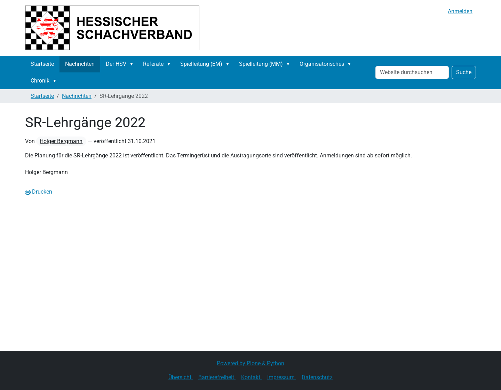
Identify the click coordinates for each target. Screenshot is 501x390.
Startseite (42, 64)
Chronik (40, 80)
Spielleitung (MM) (261, 64)
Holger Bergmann (61, 141)
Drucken (38, 191)
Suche (463, 72)
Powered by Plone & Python (250, 363)
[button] (132, 64)
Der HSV (116, 64)
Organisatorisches (322, 64)
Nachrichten (80, 64)
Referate (153, 64)
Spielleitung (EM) (201, 64)
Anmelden (460, 11)
